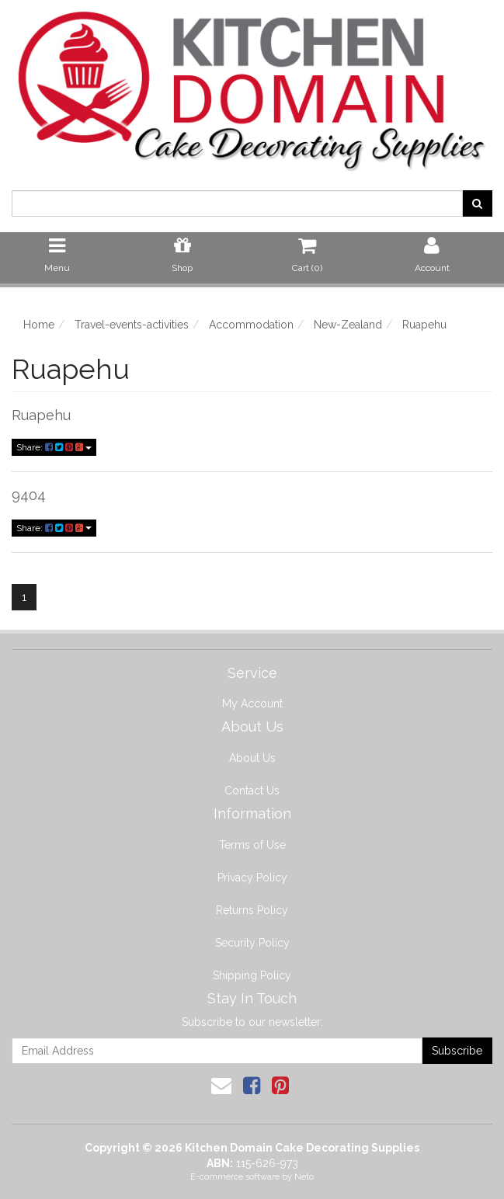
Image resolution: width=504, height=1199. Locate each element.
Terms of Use (252, 845)
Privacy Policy (252, 877)
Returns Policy (252, 910)
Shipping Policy (252, 975)
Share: (54, 447)
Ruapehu (41, 415)
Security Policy (252, 943)
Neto (304, 1177)
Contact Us (252, 790)
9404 (29, 495)
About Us (252, 758)
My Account (252, 703)
